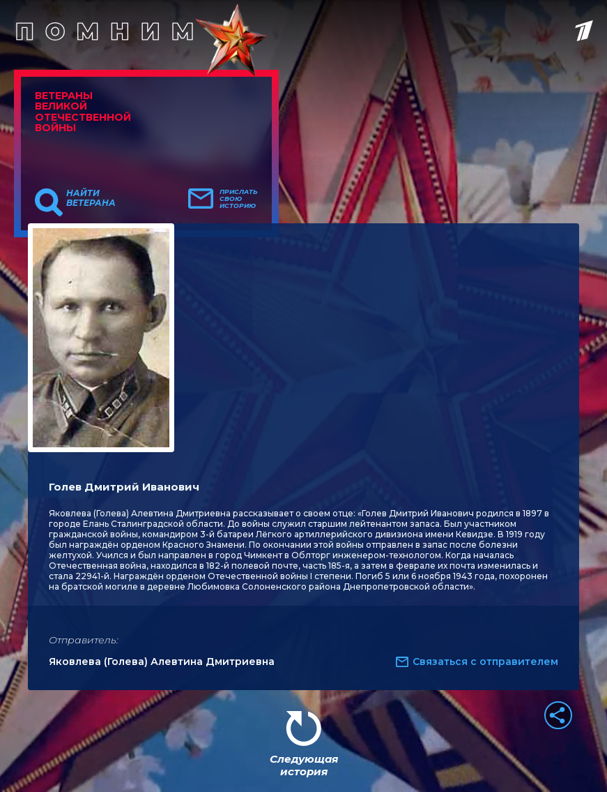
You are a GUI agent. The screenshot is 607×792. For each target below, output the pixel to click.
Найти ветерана (91, 198)
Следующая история (304, 765)
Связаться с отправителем (485, 661)
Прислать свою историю (239, 198)
